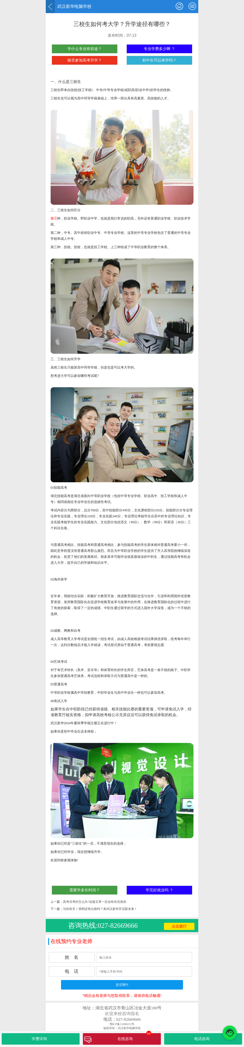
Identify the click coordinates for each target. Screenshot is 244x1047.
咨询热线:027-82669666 (103, 925)
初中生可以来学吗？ (159, 60)
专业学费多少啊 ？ (159, 49)
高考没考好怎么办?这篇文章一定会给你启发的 (94, 901)
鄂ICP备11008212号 (122, 1024)
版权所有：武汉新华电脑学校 (122, 1028)
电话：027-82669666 (122, 1019)
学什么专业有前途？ (84, 49)
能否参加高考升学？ (84, 60)
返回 (50, 6)
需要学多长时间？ (84, 890)
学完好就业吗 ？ (159, 890)
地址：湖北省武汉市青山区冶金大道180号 (122, 1008)
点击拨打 (179, 926)
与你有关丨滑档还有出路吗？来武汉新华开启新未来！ (100, 909)
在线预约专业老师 (71, 941)
